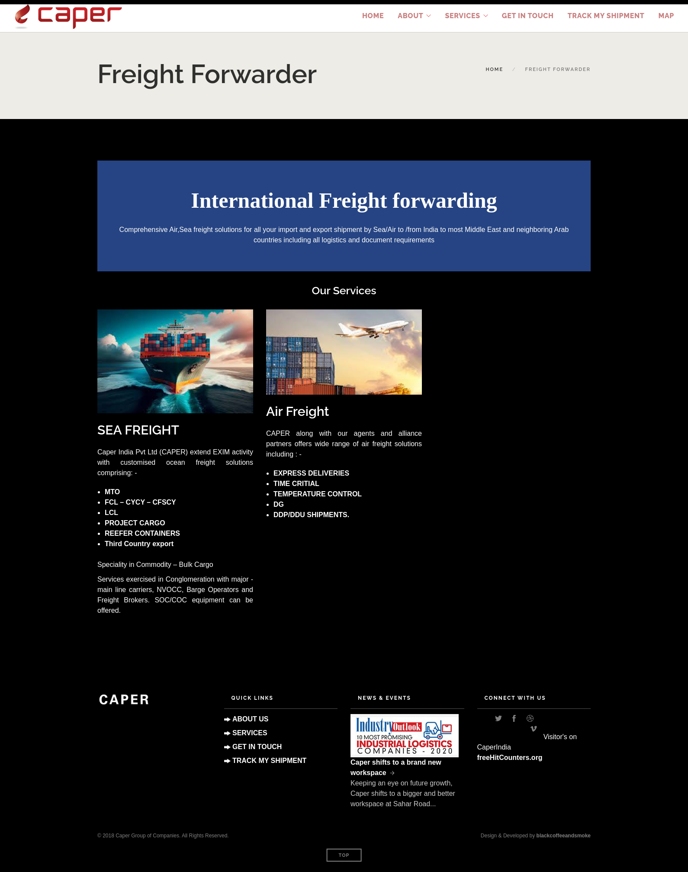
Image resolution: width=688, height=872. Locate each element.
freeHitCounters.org (510, 757)
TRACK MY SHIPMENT (606, 16)
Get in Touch (528, 16)
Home (373, 16)
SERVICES (249, 733)
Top (344, 855)
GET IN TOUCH (257, 746)
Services (462, 16)
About (410, 16)
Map (666, 16)
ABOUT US (250, 719)
